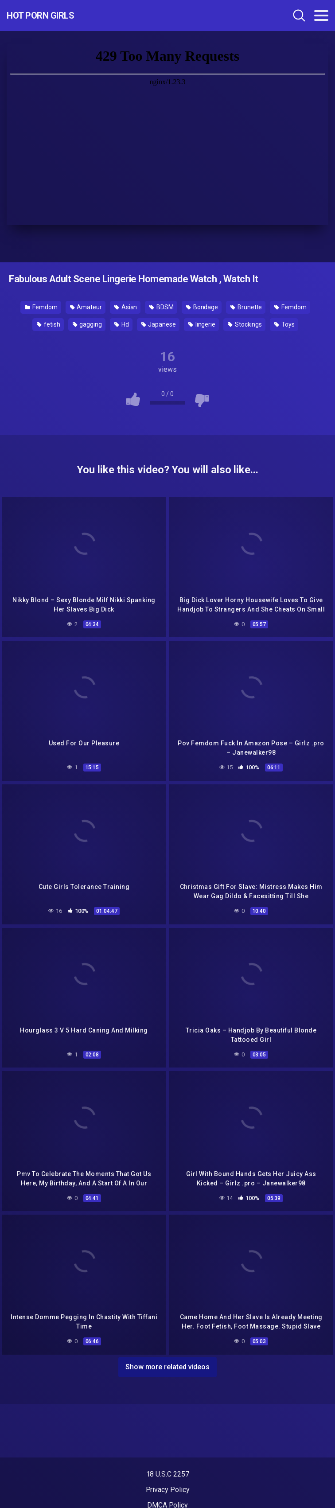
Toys (284, 324)
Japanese (158, 324)
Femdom (41, 307)
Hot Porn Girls (40, 15)
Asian (125, 307)
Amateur (86, 307)
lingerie (201, 324)
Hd (121, 324)
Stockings (245, 324)
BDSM (161, 307)
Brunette (246, 307)
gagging (87, 324)
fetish (48, 324)
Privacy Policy (168, 1489)
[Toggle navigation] (321, 15)
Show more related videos (167, 1367)
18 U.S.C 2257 (167, 1474)
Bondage (202, 307)
